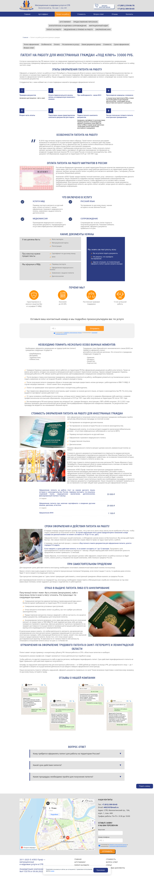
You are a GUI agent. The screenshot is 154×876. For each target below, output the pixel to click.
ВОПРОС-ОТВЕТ (112, 862)
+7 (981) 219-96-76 (125, 5)
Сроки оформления (121, 44)
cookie (52, 871)
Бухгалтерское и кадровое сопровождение (68, 26)
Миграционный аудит (98, 26)
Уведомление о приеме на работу (78, 29)
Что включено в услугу (70, 44)
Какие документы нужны (91, 44)
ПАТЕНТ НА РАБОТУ (81, 865)
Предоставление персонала (85, 22)
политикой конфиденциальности (118, 846)
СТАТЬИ (109, 865)
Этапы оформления (31, 44)
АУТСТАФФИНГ (80, 862)
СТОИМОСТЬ (111, 859)
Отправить (94, 328)
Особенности (46, 44)
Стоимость (107, 44)
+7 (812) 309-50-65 (125, 8)
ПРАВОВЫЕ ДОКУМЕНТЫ (115, 868)
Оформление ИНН (103, 29)
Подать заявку (144, 786)
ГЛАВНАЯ (78, 859)
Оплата (56, 44)
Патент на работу (54, 29)
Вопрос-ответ (29, 48)
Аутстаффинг (65, 22)
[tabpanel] (34, 299)
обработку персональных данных (73, 332)
